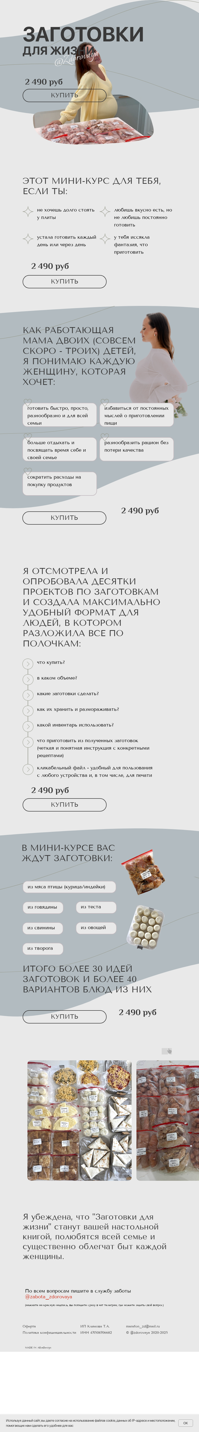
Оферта (29, 1326)
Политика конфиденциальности (49, 1333)
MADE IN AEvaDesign (38, 1347)
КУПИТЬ (64, 95)
